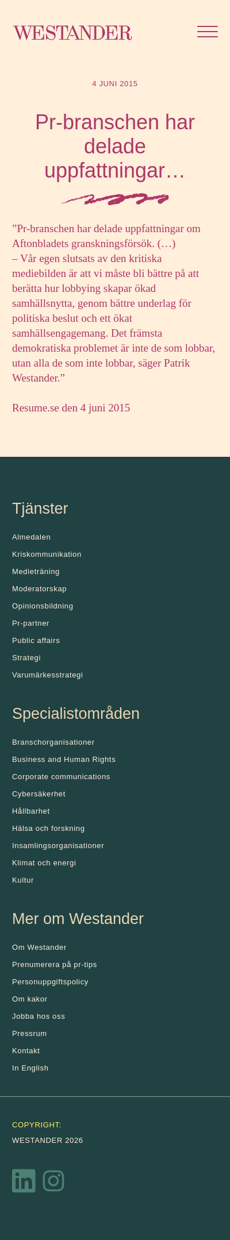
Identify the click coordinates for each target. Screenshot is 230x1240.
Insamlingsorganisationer (58, 845)
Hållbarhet (31, 811)
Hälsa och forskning (48, 828)
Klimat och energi (44, 862)
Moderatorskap (39, 588)
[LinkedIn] (24, 1184)
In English (30, 1068)
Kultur (23, 880)
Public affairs (36, 640)
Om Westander (39, 947)
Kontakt (26, 1050)
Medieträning (36, 571)
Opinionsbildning (43, 606)
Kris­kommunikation (47, 554)
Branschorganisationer (53, 742)
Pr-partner (30, 623)
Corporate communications (61, 776)
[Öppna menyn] (207, 33)
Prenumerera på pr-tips (54, 964)
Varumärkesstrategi (47, 675)
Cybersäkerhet (39, 794)
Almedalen (31, 537)
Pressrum (29, 1033)
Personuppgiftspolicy (50, 981)
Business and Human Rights (64, 759)
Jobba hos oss (38, 1016)
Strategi (26, 657)
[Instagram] (53, 1184)
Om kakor (30, 999)
